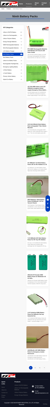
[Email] (47, 199)
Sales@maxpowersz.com (41, 393)
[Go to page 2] (35, 368)
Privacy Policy (3, 396)
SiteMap (45, 404)
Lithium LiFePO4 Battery (21, 385)
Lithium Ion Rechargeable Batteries (21, 388)
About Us (37, 3)
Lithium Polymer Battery (20, 392)
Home (21, 4)
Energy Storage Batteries (21, 395)
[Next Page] (44, 368)
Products (29, 4)
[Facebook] (47, 203)
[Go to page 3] (40, 368)
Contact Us (44, 3)
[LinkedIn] (47, 207)
